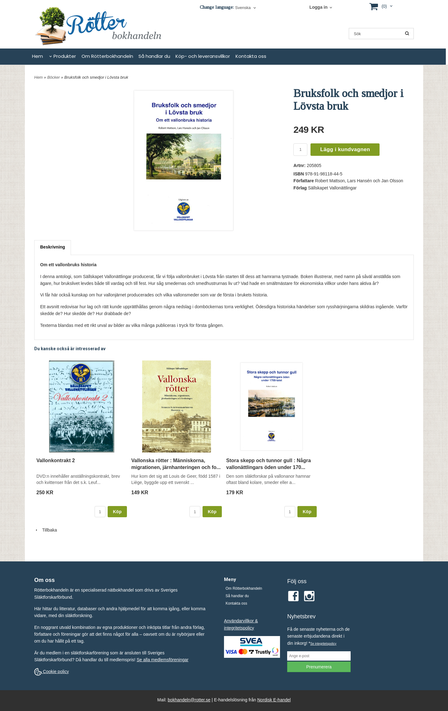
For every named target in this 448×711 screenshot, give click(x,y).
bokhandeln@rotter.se (189, 699)
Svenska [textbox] (243, 8)
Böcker (54, 77)
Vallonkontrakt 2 (55, 460)
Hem (37, 56)
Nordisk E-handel (274, 699)
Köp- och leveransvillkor (202, 56)
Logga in (318, 7)
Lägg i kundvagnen (345, 149)
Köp (117, 511)
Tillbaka (45, 529)
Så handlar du (154, 56)
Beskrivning (52, 246)
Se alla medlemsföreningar (163, 659)
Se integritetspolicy (323, 643)
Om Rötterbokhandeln (107, 56)
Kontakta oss (251, 56)
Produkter (65, 56)
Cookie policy (51, 671)
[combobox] (246, 8)
